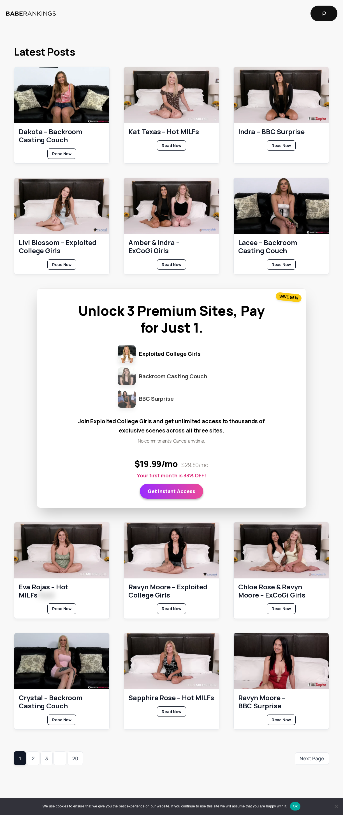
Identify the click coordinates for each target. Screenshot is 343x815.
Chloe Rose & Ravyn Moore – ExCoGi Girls (271, 591)
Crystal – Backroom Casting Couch (51, 702)
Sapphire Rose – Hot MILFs (171, 698)
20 (75, 758)
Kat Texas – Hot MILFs (163, 132)
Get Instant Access (171, 490)
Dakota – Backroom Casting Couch (50, 136)
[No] (336, 806)
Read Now (64, 154)
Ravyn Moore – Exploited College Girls (167, 591)
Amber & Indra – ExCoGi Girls (154, 247)
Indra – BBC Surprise (271, 132)
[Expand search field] (323, 13)
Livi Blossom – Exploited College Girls (57, 247)
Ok (295, 806)
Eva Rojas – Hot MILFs (43, 591)
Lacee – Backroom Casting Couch (267, 247)
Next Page (312, 758)
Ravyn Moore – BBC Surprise (261, 702)
